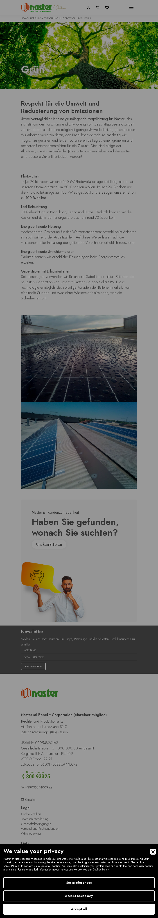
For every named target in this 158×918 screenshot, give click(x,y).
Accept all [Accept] (79, 909)
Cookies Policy (101, 870)
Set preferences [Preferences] (79, 882)
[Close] (153, 852)
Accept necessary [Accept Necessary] (79, 896)
